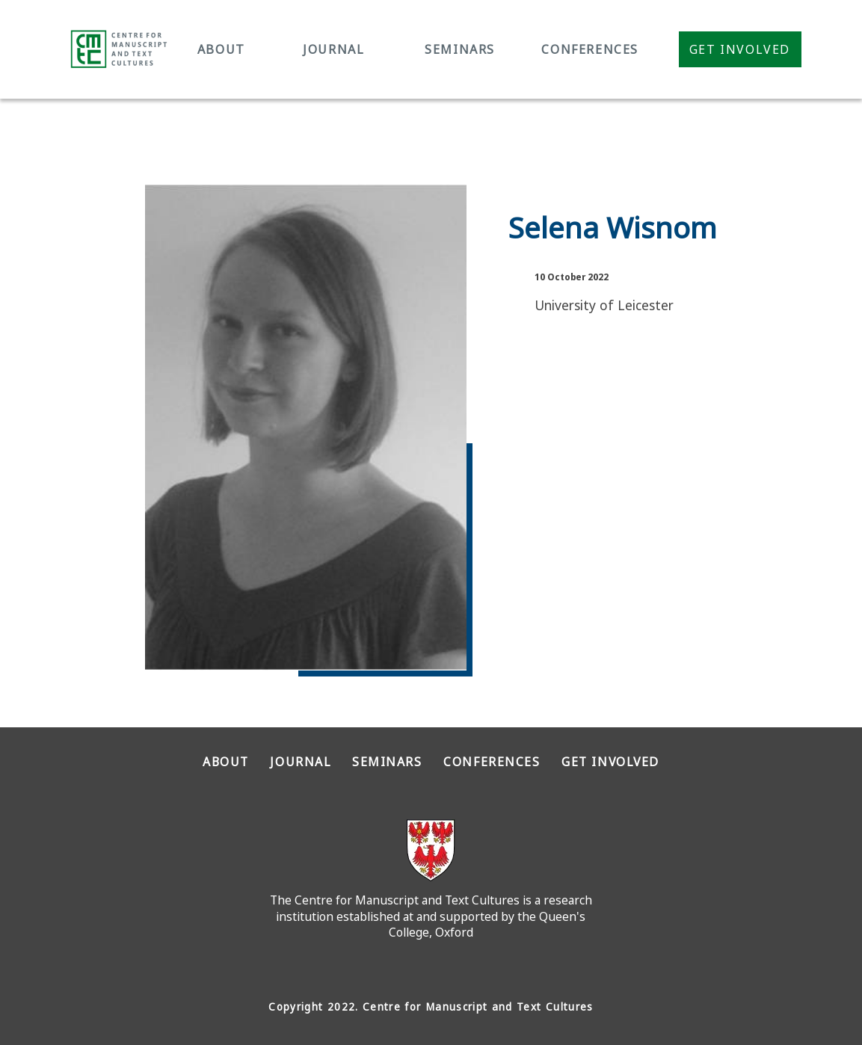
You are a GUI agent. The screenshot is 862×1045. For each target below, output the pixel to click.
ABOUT (221, 49)
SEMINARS (460, 49)
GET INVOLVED (610, 761)
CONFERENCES (589, 49)
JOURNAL (333, 49)
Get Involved (739, 49)
